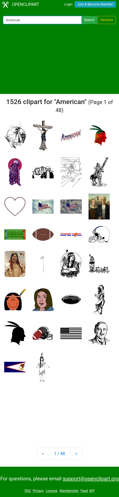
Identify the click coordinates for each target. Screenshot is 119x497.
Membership (69, 491)
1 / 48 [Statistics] (59, 453)
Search (89, 20)
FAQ (28, 491)
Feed (84, 491)
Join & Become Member (95, 4)
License (51, 491)
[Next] (76, 454)
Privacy (38, 491)
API (91, 491)
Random (106, 20)
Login (68, 4)
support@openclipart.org (91, 479)
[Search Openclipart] (42, 20)
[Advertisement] (59, 58)
